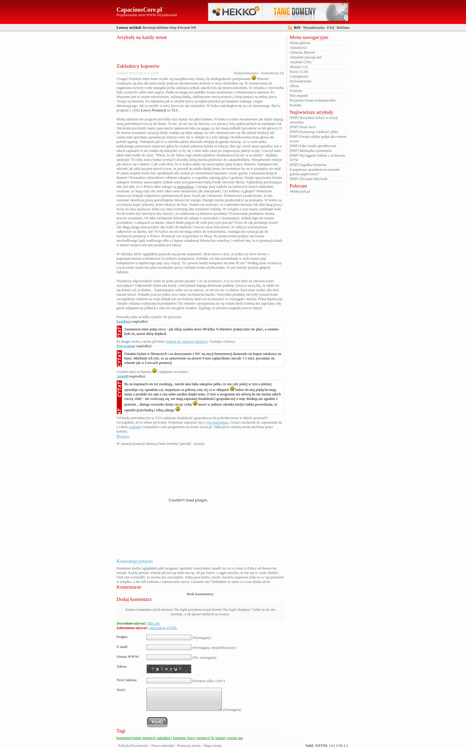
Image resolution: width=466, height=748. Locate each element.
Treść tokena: (126, 680)
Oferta (294, 86)
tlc (212, 738)
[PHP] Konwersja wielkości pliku (314, 132)
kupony (220, 738)
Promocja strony (189, 746)
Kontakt (295, 105)
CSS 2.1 (342, 746)
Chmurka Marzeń (302, 52)
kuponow (180, 738)
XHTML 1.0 (324, 746)
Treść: (121, 690)
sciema (232, 738)
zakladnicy (164, 738)
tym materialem (216, 422)
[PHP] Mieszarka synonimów (311, 151)
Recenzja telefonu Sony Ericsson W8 (169, 27)
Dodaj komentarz (246, 73)
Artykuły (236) (300, 62)
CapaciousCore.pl (139, 9)
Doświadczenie (300, 81)
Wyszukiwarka (313, 27)
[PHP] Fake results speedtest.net (313, 146)
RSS (297, 27)
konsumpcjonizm (128, 738)
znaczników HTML (163, 628)
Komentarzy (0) (272, 73)
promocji (203, 738)
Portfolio (296, 91)
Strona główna (300, 43)
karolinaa (123, 321)
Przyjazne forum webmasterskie (313, 100)
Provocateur (125, 346)
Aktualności (298, 48)
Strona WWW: (128, 657)
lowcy (191, 738)
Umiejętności (299, 76)
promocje (149, 738)
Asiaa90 (122, 376)
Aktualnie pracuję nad (305, 57)
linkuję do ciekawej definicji (186, 341)
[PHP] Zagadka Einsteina (308, 165)
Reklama (343, 27)
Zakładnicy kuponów (138, 66)
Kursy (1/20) (299, 71)
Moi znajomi (299, 95)
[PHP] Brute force (303, 127)
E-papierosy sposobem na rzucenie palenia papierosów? (315, 171)
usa (240, 738)
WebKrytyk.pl (300, 191)
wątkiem (135, 427)
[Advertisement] (200, 51)
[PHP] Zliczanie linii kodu (309, 179)
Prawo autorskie (163, 746)
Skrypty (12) (299, 67)
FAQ (330, 27)
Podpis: (122, 637)
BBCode (153, 623)
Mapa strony (213, 746)
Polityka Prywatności (133, 746)
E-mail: (122, 647)
